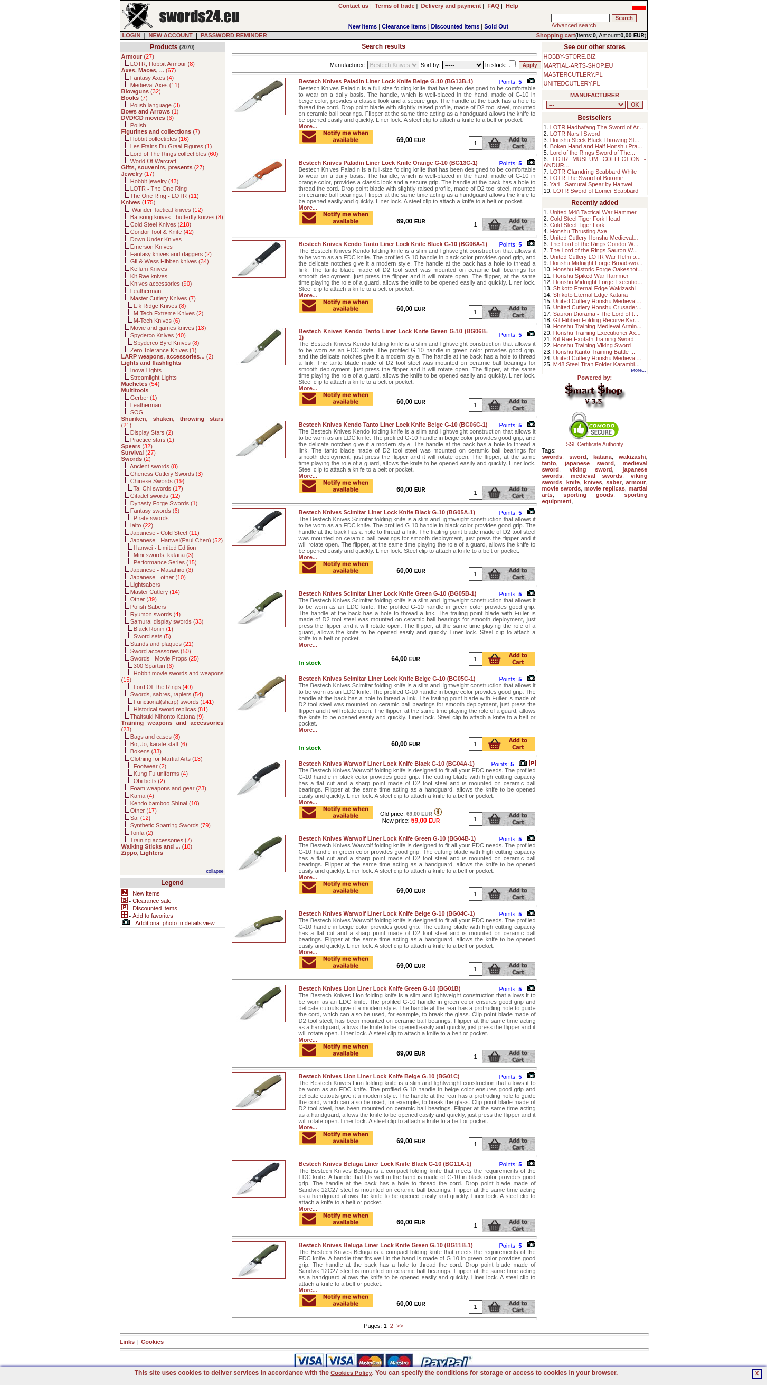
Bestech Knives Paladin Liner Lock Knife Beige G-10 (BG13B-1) (386, 81)
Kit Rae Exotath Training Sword (593, 339)
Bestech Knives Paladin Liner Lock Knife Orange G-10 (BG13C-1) (388, 162)
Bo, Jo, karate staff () (158, 744)
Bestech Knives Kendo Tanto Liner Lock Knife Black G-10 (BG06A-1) (393, 244)
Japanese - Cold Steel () (165, 533)
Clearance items (404, 26)
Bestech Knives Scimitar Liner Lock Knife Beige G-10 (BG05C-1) (387, 678)
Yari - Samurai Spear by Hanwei (591, 184)
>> (399, 1326)
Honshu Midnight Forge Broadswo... (596, 263)
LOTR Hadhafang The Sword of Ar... (596, 127)
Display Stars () (151, 432)
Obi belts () (149, 781)
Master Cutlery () (155, 592)
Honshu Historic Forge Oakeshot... (597, 269)
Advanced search (573, 25)
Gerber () (143, 397)
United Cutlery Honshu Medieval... (594, 237)
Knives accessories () (161, 283)
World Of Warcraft (153, 161)
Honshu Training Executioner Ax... (597, 332)
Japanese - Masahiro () (161, 570)
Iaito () (141, 525)
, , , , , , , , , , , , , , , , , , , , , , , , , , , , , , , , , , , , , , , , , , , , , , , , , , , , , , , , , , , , (586, 105)
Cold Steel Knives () (161, 224)
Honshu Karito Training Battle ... (594, 351)
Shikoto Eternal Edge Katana (590, 294)
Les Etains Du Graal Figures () (171, 146)
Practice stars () (152, 440)
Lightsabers (145, 584)
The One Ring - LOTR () (164, 196)
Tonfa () (141, 833)
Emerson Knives (151, 246)
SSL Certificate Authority (594, 442)
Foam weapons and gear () (168, 788)
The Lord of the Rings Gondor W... (594, 244)
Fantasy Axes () (152, 77)
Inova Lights (146, 370)
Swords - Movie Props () (164, 658)
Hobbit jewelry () (154, 181)
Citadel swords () (155, 496)
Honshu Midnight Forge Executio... (597, 282)
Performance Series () (165, 562)
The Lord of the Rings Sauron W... (594, 250)
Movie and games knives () (168, 328)
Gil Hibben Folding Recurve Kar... (596, 320)
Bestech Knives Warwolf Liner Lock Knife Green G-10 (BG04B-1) (387, 838)
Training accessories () (161, 840)
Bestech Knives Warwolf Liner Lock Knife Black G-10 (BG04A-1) (387, 763)
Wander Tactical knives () (166, 209)
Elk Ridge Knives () (160, 306)
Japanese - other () (158, 577)
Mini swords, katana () (164, 555)
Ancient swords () (154, 466)
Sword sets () (152, 636)
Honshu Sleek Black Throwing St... (594, 140)
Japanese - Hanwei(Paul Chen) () (176, 540)
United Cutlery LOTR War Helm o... (595, 256)
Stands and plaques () (162, 643)
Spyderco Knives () (158, 335)
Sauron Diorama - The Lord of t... (595, 313)
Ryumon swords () (155, 614)
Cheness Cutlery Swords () (166, 473)
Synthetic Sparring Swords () (170, 825)
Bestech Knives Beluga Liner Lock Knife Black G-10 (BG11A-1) (385, 1164)
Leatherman (146, 291)
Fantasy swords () (155, 510)
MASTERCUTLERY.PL (573, 74)
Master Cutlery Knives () (163, 298)
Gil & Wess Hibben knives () (169, 261)
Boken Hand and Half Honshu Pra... (596, 146)
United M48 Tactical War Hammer (593, 212)
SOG (136, 412)
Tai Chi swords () (158, 488)
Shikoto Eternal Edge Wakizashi (594, 288)
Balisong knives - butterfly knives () (176, 217)
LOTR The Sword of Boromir (586, 178)
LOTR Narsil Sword (575, 133)
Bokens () (146, 751)
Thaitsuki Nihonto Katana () (166, 716)
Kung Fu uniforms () (161, 773)
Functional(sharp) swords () (174, 702)
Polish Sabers (148, 607)
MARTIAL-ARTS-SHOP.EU (578, 65)
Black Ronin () (153, 629)
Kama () (142, 796)
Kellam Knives (148, 269)
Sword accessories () (160, 651)
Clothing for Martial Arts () (166, 759)
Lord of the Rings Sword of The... (592, 152)
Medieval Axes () (155, 85)
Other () (143, 599)
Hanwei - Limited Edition (165, 547)
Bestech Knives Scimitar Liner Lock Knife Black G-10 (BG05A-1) (387, 512)
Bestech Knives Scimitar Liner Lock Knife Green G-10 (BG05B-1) (388, 593)
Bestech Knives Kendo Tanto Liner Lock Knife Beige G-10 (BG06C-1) (393, 424)
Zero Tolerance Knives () (163, 350)
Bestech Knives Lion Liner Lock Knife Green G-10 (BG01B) (380, 988)
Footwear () (150, 766)
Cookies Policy (351, 1373)
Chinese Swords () (157, 481)
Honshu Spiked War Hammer (591, 275)
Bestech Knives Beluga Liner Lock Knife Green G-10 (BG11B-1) (386, 1245)
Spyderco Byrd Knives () (167, 343)
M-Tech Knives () (157, 320)
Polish (138, 125)
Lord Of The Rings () (163, 687)
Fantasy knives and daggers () (171, 254)
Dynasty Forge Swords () (164, 503)
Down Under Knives (156, 239)
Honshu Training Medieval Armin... (597, 326)
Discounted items (455, 26)
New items (362, 26)
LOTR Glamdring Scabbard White (593, 171)
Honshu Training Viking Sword (592, 345)
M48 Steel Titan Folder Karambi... (596, 364)
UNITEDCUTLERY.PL (572, 83)
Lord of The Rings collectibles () (174, 153)
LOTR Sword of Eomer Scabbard (595, 190)
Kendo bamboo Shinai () (165, 803)
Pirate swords (151, 518)
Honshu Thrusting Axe (578, 231)
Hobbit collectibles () (159, 139)
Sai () (140, 818)
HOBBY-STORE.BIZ (570, 56)
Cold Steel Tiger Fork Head (585, 218)
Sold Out (496, 26)
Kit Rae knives (148, 276)
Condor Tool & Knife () (162, 232)
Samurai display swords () (167, 621)
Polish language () (155, 105)
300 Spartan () (154, 666)
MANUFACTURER (594, 95)
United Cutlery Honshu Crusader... (597, 307)
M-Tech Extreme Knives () (169, 313)
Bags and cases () (155, 736)
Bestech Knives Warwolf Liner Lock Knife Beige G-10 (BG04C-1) (387, 913)
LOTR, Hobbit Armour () (162, 64)
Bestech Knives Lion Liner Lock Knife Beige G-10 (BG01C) (379, 1076)
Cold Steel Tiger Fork (577, 225)
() (137, 56)
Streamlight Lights (153, 377)
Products (163, 47)
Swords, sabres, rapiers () (166, 694)
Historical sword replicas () (171, 709)
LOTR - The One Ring (158, 188)
